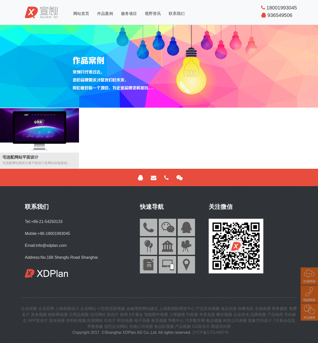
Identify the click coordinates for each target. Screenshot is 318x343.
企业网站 (88, 308)
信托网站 (98, 314)
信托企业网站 (116, 326)
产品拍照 (275, 314)
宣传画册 (57, 320)
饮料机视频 (76, 320)
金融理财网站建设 (142, 308)
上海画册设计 (67, 308)
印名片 (110, 320)
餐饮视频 (224, 314)
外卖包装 (207, 314)
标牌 (124, 314)
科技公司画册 (235, 320)
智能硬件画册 (156, 314)
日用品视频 (79, 314)
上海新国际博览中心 (177, 308)
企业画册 (29, 308)
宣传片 (113, 314)
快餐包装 (246, 308)
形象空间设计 (260, 320)
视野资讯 (153, 13)
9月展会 (136, 314)
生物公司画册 (141, 326)
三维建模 (177, 314)
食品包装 (229, 308)
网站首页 (81, 13)
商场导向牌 (221, 326)
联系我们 (177, 13)
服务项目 (129, 13)
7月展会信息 (284, 320)
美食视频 (39, 314)
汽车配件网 (195, 320)
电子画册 (142, 320)
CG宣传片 (201, 326)
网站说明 (237, 332)
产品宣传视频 (208, 308)
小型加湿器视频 (111, 308)
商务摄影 (280, 308)
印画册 (192, 314)
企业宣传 (241, 314)
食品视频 (214, 320)
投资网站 (95, 320)
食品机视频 (164, 326)
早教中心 (176, 320)
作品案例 (105, 13)
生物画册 (263, 308)
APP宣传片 (38, 320)
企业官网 (46, 308)
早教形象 (95, 326)
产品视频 (183, 326)
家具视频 (159, 320)
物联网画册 (58, 314)
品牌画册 (258, 314)
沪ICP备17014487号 (210, 332)
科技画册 (125, 320)
